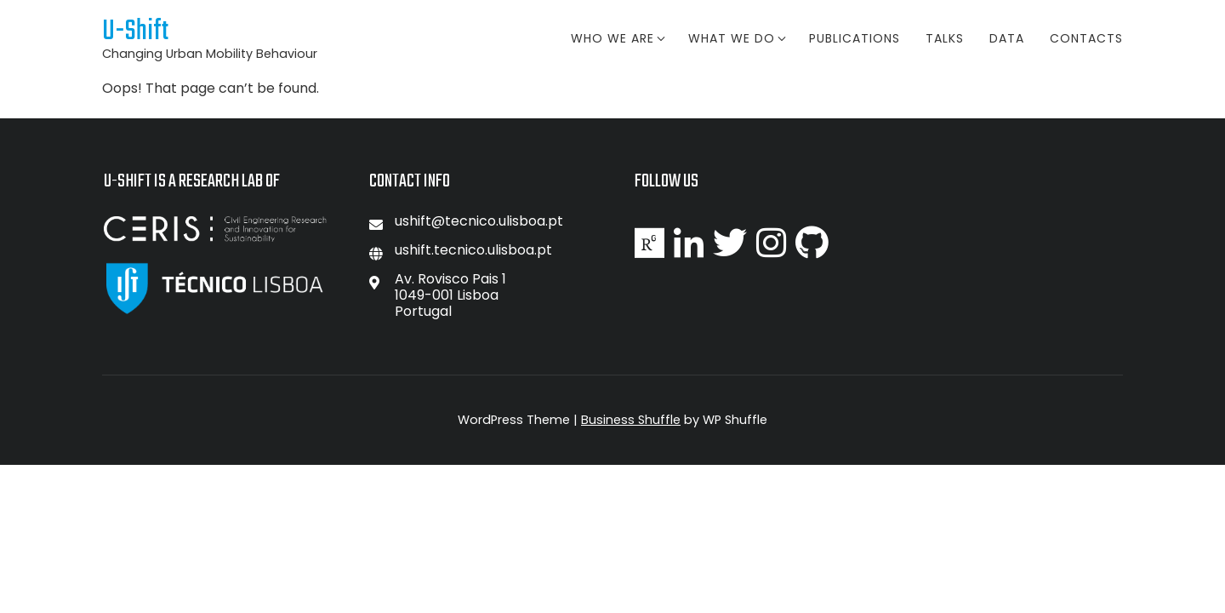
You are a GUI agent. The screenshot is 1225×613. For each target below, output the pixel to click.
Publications (854, 38)
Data (1006, 38)
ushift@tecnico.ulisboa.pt (479, 221)
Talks (945, 38)
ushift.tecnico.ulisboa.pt (473, 250)
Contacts (1086, 38)
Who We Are (617, 38)
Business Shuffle (631, 419)
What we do (735, 38)
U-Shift (135, 32)
